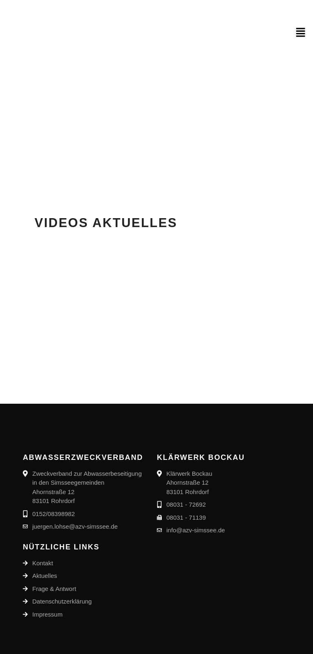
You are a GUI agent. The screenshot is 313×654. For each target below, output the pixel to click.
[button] (301, 33)
